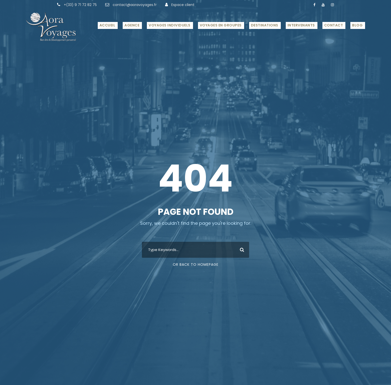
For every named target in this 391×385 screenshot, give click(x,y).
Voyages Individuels (170, 25)
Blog (357, 25)
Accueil (107, 25)
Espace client (183, 4)
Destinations (264, 25)
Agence (131, 25)
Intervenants (301, 25)
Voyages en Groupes (221, 25)
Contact (333, 25)
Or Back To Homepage (195, 264)
